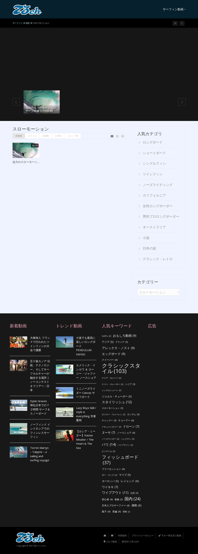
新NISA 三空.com (130, 541)
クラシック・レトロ (158, 259)
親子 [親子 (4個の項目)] (106, 511)
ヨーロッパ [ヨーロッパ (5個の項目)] (110, 481)
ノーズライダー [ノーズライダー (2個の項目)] (110, 439)
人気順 (58, 135)
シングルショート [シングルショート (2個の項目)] (111, 390)
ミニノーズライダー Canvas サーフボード (85, 393)
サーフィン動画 (174, 9)
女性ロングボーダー (158, 206)
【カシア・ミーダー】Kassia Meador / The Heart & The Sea (85, 439)
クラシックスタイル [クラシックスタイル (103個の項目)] (121, 368)
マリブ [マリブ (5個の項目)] (125, 475)
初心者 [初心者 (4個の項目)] (107, 499)
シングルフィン (154, 163)
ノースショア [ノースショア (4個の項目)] (126, 433)
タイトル (32, 135)
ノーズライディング (158, 184)
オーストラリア (154, 227)
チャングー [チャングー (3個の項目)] (109, 420)
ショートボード (154, 153)
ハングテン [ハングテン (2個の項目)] (127, 439)
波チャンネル (40, 545)
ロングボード (153, 142)
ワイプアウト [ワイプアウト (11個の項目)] (115, 492)
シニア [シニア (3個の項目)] (130, 384)
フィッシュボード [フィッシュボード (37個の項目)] (120, 459)
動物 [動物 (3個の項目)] (119, 499)
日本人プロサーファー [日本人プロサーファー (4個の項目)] (116, 505)
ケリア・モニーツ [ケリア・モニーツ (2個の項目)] (111, 378)
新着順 (18, 135)
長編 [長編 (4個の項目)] (116, 511)
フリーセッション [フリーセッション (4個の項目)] (113, 469)
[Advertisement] (99, 63)
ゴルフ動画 (110, 541)
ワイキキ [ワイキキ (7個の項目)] (110, 487)
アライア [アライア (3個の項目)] (121, 342)
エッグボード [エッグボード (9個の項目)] (113, 354)
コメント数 (72, 135)
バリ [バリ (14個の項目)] (109, 444)
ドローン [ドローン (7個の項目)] (131, 426)
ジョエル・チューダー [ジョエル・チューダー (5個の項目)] (117, 396)
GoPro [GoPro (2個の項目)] (106, 336)
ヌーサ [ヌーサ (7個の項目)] (108, 432)
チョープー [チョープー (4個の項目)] (126, 420)
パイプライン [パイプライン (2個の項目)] (125, 445)
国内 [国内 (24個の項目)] (133, 499)
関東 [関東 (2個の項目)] (126, 512)
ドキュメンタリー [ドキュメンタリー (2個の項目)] (111, 427)
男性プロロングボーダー (161, 216)
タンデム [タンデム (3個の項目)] (133, 414)
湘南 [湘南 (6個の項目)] (136, 505)
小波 (146, 237)
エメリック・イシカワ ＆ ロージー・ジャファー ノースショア (86, 371)
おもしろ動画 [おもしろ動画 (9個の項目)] (124, 336)
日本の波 (149, 248)
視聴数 (45, 135)
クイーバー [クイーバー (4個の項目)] (110, 360)
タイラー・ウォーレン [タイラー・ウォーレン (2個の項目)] (113, 414)
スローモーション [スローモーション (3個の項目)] (112, 408)
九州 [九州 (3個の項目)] (134, 493)
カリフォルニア (154, 195)
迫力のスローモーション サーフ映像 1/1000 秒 (40, 109)
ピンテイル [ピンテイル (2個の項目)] (108, 451)
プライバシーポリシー (143, 535)
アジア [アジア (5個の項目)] (108, 342)
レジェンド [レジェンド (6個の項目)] (130, 481)
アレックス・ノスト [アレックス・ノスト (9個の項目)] (118, 348)
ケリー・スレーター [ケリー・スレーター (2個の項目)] (112, 384)
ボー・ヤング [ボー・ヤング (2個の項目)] (109, 475)
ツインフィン (153, 174)
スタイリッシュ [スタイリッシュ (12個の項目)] (117, 402)
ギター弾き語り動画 (170, 535)
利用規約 (122, 535)
